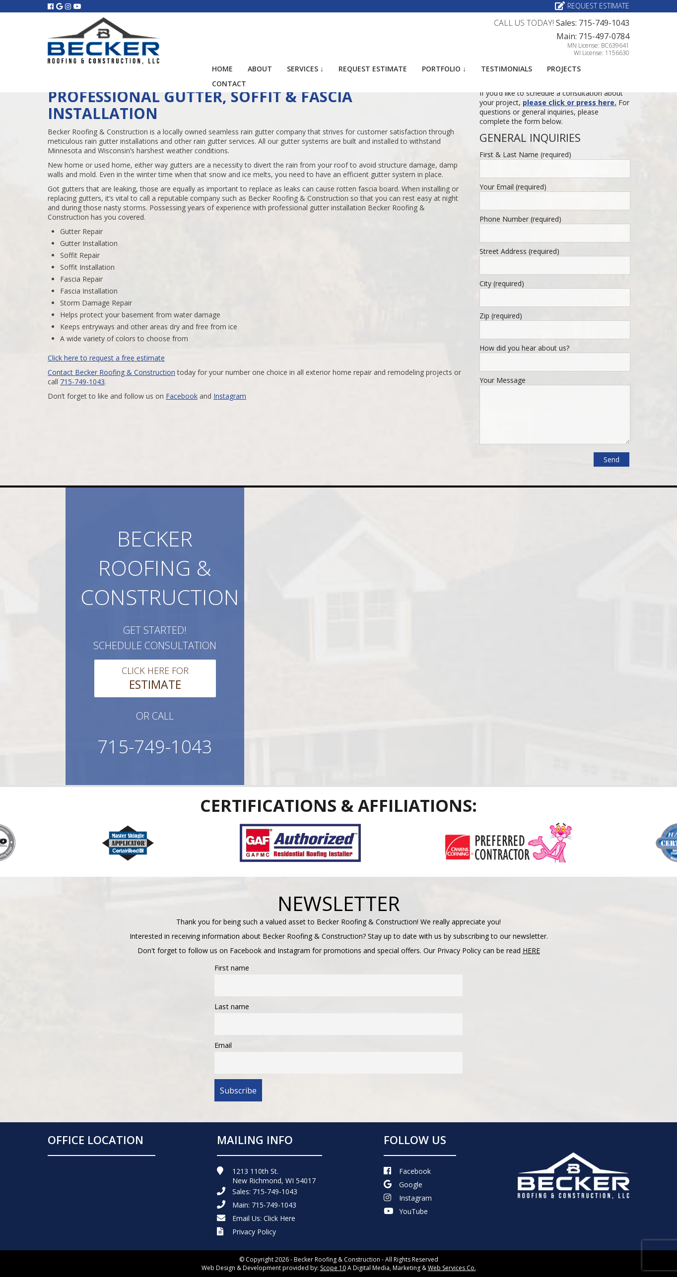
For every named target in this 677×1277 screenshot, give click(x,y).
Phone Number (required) (520, 219)
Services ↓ (305, 68)
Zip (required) (500, 315)
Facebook (182, 396)
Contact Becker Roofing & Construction (111, 372)
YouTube (406, 1211)
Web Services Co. (452, 1268)
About (260, 68)
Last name (231, 1006)
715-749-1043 (82, 381)
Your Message (502, 380)
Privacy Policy (246, 1231)
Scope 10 (333, 1268)
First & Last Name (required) (525, 154)
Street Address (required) (519, 251)
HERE (531, 950)
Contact (229, 83)
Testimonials (506, 68)
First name (231, 968)
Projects (564, 68)
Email (223, 1045)
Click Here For (155, 678)
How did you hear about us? (524, 348)
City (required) (501, 283)
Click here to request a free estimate (106, 358)
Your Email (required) (512, 186)
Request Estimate (592, 5)
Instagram (229, 396)
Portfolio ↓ (444, 68)
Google (403, 1184)
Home (222, 68)
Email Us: (256, 1218)
